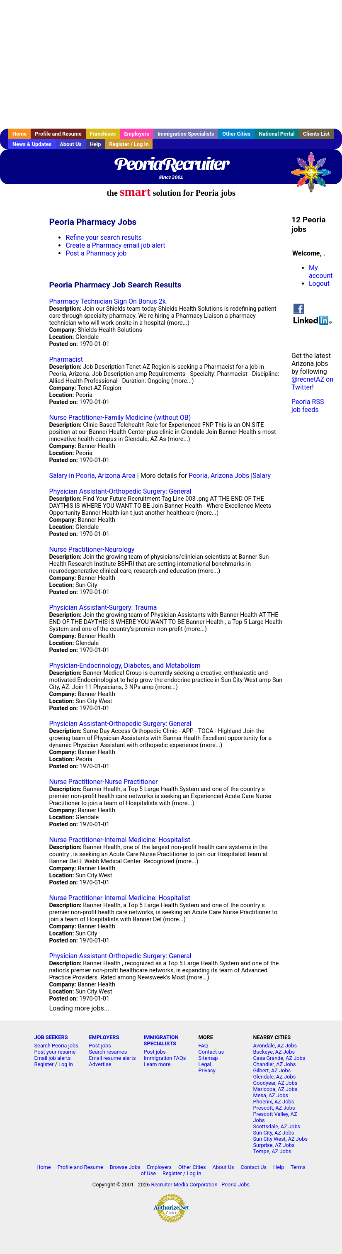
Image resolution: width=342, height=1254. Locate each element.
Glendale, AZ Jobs (274, 1077)
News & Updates (31, 144)
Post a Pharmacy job (95, 253)
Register (44, 1064)
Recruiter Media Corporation (184, 1184)
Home (19, 134)
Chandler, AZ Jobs (274, 1064)
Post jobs (100, 1045)
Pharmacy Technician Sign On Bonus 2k (107, 301)
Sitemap (208, 1058)
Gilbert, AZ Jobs (272, 1070)
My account (320, 272)
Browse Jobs (125, 1167)
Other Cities (236, 134)
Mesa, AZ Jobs (271, 1095)
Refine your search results (103, 237)
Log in (65, 1064)
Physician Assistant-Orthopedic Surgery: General (120, 491)
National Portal (276, 134)
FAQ (203, 1045)
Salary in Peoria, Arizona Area (92, 476)
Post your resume (55, 1052)
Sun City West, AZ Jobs (280, 1139)
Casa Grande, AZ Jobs (279, 1058)
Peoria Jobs (235, 1184)
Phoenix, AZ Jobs (273, 1101)
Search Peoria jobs (56, 1045)
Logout (319, 283)
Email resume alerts (112, 1058)
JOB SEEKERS (51, 1037)
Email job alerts (52, 1058)
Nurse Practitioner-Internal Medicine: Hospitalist (119, 840)
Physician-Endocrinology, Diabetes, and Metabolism (124, 666)
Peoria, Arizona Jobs (219, 476)
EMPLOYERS (104, 1037)
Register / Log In (128, 144)
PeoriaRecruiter (171, 163)
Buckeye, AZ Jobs (274, 1052)
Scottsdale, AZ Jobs (277, 1126)
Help (95, 144)
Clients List (316, 134)
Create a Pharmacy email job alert (115, 245)
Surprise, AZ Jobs (274, 1145)
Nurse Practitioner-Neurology (91, 549)
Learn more (157, 1064)
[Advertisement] (171, 64)
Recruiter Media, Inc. (315, 176)
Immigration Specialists (186, 134)
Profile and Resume (58, 134)
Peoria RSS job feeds (307, 406)
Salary (261, 476)
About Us (71, 144)
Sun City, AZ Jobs (273, 1133)
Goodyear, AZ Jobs (275, 1083)
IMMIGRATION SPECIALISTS (161, 1040)
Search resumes (108, 1052)
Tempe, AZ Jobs (272, 1151)
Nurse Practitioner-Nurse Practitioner (103, 782)
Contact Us (253, 1167)
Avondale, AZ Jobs (275, 1045)
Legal (205, 1064)
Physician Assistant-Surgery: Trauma (103, 607)
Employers (136, 134)
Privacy (207, 1070)
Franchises (103, 134)
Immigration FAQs (165, 1058)
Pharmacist (66, 359)
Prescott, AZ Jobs (274, 1108)
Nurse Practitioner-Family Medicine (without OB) (120, 417)
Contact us (211, 1052)
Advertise (100, 1064)
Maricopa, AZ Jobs (275, 1089)
